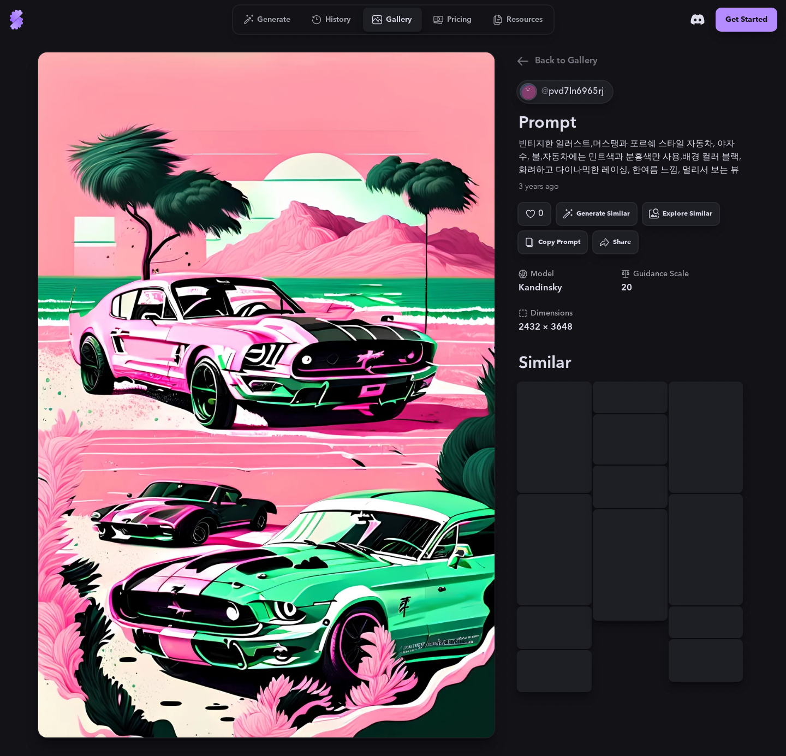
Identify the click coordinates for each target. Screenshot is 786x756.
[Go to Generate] (267, 19)
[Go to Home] (16, 19)
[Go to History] (331, 19)
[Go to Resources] (518, 19)
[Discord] (697, 20)
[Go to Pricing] (453, 19)
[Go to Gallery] (392, 19)
